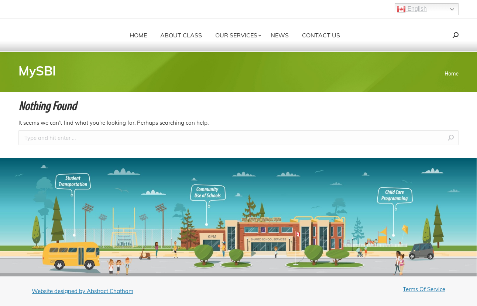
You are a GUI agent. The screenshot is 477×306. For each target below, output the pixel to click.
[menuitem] (138, 35)
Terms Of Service (424, 289)
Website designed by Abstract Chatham (82, 291)
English (412, 9)
